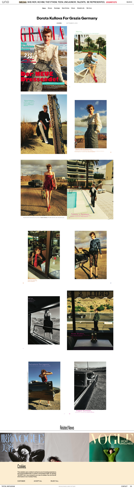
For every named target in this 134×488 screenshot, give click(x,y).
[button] (21, 481)
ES (131, 486)
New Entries (65, 8)
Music (73, 8)
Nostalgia (57, 8)
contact (124, 486)
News (44, 8)
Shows (50, 8)
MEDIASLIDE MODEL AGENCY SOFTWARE (67, 486)
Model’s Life (80, 8)
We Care (89, 8)
